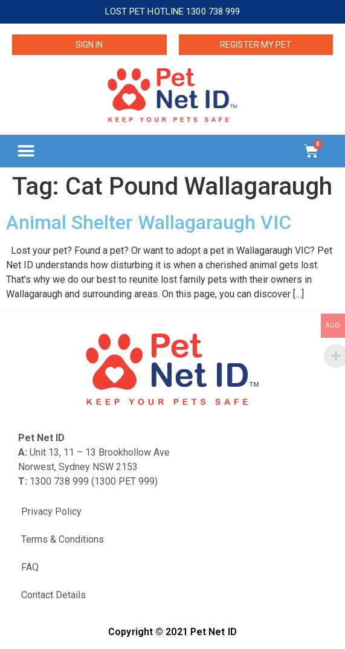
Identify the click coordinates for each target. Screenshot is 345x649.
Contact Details (53, 595)
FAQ (30, 567)
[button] (25, 150)
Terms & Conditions (62, 539)
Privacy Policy (51, 511)
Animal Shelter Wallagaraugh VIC (148, 222)
